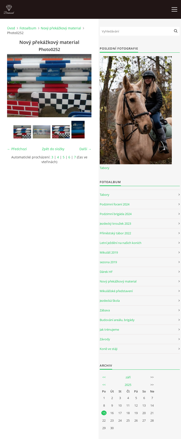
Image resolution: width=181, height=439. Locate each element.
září (128, 377)
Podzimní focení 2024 (114, 204)
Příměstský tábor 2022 (115, 233)
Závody (105, 339)
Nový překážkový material (61, 28)
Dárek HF (106, 272)
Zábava (105, 310)
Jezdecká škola (110, 300)
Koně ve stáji (108, 349)
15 (104, 413)
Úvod (11, 28)
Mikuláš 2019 (109, 252)
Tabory (104, 168)
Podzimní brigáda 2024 (116, 214)
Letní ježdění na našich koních (120, 243)
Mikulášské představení (116, 291)
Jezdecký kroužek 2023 (115, 223)
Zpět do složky (53, 149)
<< (104, 377)
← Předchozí (17, 149)
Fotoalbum (28, 28)
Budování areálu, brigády (117, 320)
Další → (85, 149)
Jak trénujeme (109, 329)
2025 (128, 385)
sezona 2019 (108, 262)
